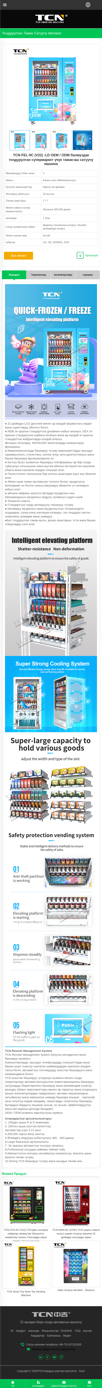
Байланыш (54, 1335)
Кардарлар (37, 1335)
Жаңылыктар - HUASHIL (57, 1330)
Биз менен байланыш (18, 257)
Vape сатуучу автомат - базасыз (76, 1290)
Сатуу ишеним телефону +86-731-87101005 (53, 1344)
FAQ (77, 1330)
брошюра (91, 255)
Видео (67, 1335)
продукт (21, 1330)
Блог (81, 1371)
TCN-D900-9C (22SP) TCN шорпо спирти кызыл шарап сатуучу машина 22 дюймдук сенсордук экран (76, 1233)
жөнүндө (33, 1330)
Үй (11, 1330)
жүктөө (87, 1330)
